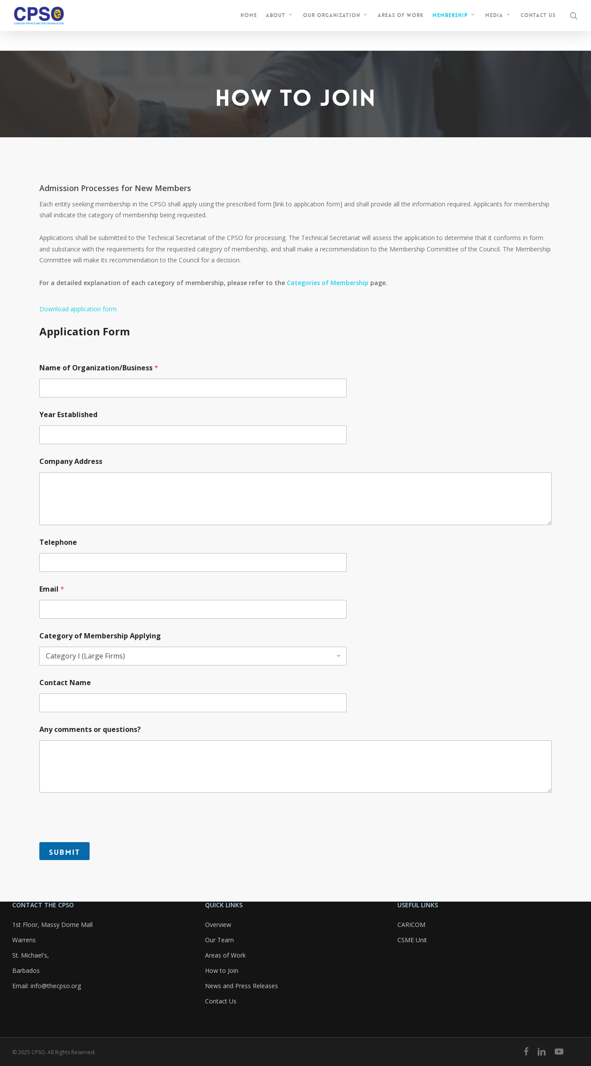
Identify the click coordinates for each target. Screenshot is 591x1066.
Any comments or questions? (90, 729)
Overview (218, 924)
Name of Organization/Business (98, 368)
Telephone (58, 542)
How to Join (221, 970)
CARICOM (411, 924)
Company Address (70, 461)
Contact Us (220, 1001)
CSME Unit (412, 940)
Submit (64, 852)
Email (51, 589)
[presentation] (105, 836)
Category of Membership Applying (100, 636)
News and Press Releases (241, 986)
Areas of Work (225, 955)
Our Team (219, 940)
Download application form (78, 309)
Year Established (68, 415)
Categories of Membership (328, 283)
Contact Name (65, 683)
